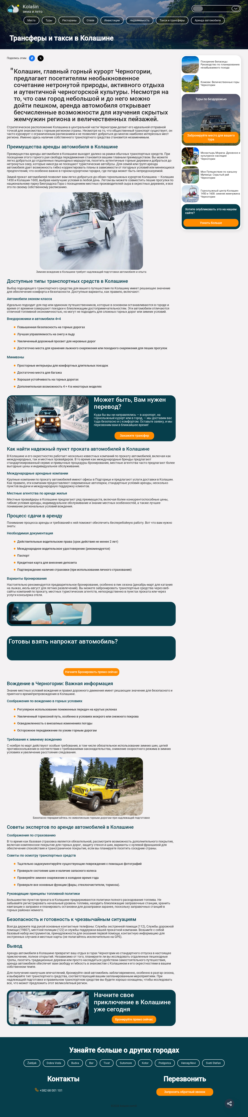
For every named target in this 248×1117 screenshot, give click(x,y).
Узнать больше (211, 223)
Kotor (145, 1063)
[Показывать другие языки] (236, 8)
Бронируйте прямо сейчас (134, 1019)
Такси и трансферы (172, 20)
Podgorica (165, 1063)
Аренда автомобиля (208, 20)
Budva (75, 1063)
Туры (49, 20)
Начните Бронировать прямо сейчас (91, 672)
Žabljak (32, 1063)
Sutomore (126, 1063)
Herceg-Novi (188, 1063)
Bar (91, 1063)
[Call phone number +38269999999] (63, 1090)
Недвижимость (139, 20)
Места (31, 20)
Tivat (107, 1063)
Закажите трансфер (134, 435)
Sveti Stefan (213, 1063)
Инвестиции (112, 20)
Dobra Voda (54, 1063)
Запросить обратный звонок (184, 1092)
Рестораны (69, 20)
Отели (90, 20)
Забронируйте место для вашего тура (211, 137)
